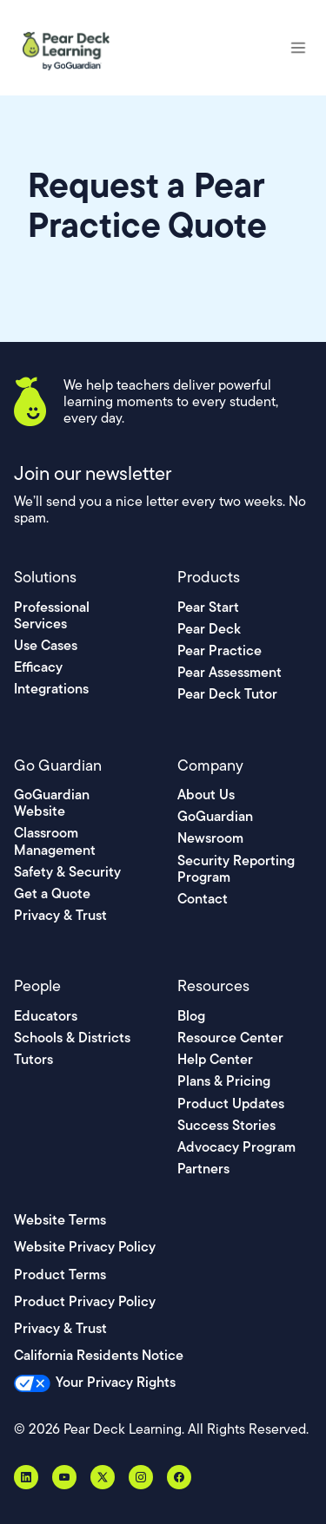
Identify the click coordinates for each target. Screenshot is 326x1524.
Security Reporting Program (236, 869)
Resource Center (230, 1038)
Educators (45, 1016)
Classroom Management (55, 841)
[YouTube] (64, 1477)
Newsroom (210, 838)
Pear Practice (219, 650)
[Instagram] (141, 1477)
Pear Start (208, 607)
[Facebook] (179, 1477)
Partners (203, 1169)
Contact (202, 899)
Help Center (215, 1059)
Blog (191, 1016)
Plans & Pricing (223, 1081)
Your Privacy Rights (116, 1382)
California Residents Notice (98, 1355)
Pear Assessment (229, 672)
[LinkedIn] (26, 1477)
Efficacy (38, 667)
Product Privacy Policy (85, 1301)
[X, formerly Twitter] (102, 1477)
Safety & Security (67, 872)
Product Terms (60, 1274)
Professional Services (52, 615)
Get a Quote (52, 893)
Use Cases (45, 645)
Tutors (33, 1059)
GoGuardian (215, 816)
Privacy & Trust (60, 915)
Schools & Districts (72, 1038)
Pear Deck (209, 629)
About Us (206, 795)
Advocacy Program (236, 1147)
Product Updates (230, 1103)
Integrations (51, 689)
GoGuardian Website (52, 803)
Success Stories (226, 1125)
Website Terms (60, 1220)
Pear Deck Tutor (227, 694)
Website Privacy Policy (85, 1247)
